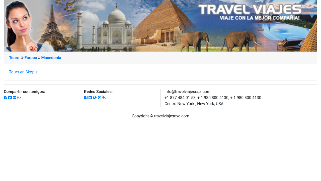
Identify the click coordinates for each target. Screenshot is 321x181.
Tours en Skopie (23, 72)
